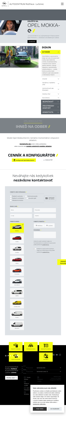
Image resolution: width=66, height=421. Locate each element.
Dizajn (46, 47)
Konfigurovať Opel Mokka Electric (23, 160)
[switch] (35, 248)
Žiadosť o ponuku (17, 196)
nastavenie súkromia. (39, 404)
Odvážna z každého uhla (48, 84)
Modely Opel (10, 378)
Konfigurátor (50, 12)
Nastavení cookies (40, 380)
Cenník (58, 12)
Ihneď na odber (40, 12)
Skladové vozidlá (26, 384)
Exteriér (46, 52)
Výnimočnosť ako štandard (48, 89)
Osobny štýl (46, 94)
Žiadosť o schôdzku (18, 198)
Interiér (44, 79)
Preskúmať (32, 41)
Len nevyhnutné (54, 408)
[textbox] (21, 210)
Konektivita (48, 112)
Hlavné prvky (29, 12)
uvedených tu (45, 244)
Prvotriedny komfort (48, 107)
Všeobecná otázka (17, 200)
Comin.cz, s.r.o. (54, 378)
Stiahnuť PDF (48, 160)
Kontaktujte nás (25, 144)
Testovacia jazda (32, 196)
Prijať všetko (39, 408)
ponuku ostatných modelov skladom (39, 146)
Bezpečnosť (48, 102)
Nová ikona (45, 98)
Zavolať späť (32, 198)
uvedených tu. (45, 252)
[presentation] (45, 262)
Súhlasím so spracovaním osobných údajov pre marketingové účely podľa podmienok (46, 250)
